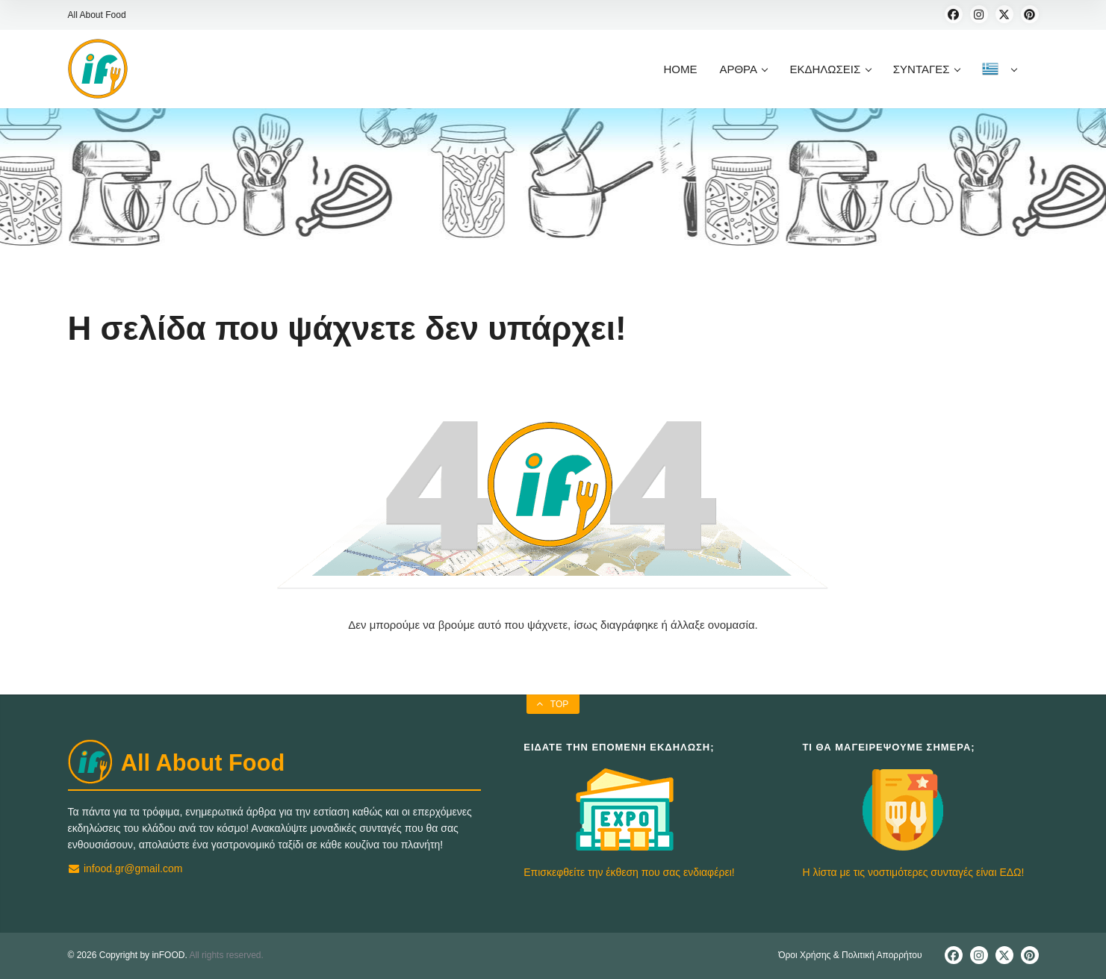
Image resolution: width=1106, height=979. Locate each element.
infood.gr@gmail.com (125, 868)
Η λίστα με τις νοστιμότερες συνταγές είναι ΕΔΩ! (913, 872)
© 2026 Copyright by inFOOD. (127, 955)
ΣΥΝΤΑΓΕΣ (926, 69)
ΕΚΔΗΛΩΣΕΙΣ (829, 69)
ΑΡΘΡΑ (743, 69)
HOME (680, 69)
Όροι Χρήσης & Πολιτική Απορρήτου (850, 955)
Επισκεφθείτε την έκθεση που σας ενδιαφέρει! (629, 872)
